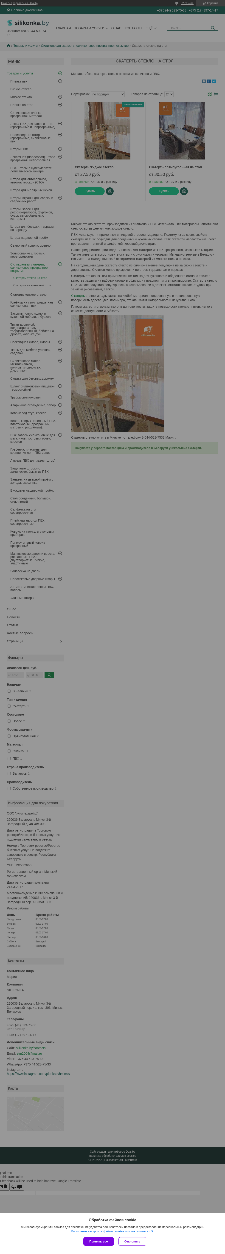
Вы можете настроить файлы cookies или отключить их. (111, 1231)
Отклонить (132, 1241)
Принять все (98, 1241)
